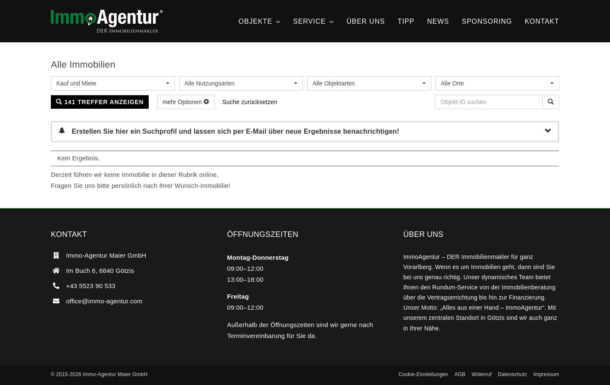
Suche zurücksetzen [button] (249, 102)
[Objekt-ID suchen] (550, 102)
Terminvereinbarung (256, 335)
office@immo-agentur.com (104, 301)
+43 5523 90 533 (90, 285)
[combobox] (113, 83)
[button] (423, 375)
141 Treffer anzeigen (100, 102)
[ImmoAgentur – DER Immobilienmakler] (107, 12)
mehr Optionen (186, 102)
